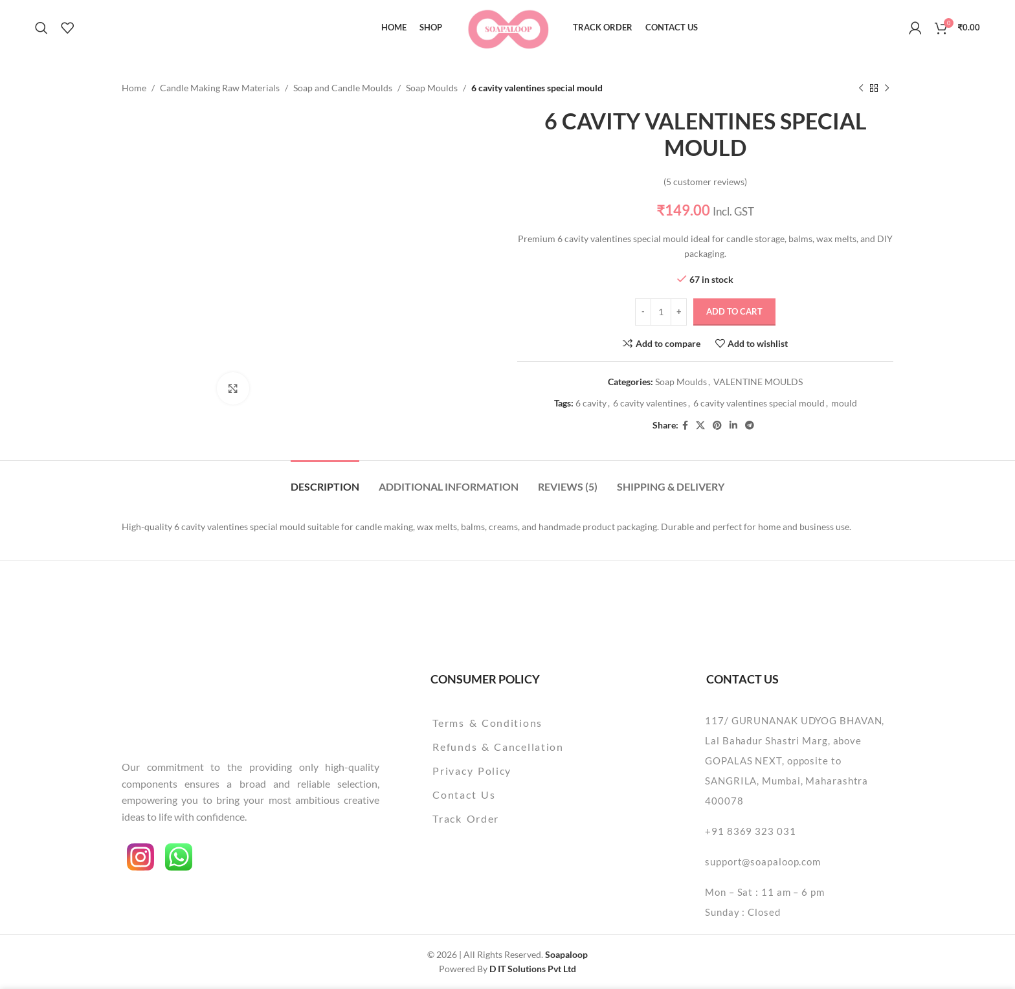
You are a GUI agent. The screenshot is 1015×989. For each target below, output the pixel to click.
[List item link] (531, 723)
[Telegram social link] (749, 425)
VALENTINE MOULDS (758, 382)
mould (844, 402)
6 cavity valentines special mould (759, 402)
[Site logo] (508, 26)
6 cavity (591, 402)
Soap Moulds (432, 87)
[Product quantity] (661, 312)
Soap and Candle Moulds (342, 87)
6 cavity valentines (650, 402)
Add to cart (734, 311)
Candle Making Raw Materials (220, 87)
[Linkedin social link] (733, 425)
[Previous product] (860, 88)
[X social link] (700, 425)
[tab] (325, 480)
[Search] (41, 28)
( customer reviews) (705, 181)
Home (134, 87)
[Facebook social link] (685, 425)
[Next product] (886, 88)
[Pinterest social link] (717, 425)
